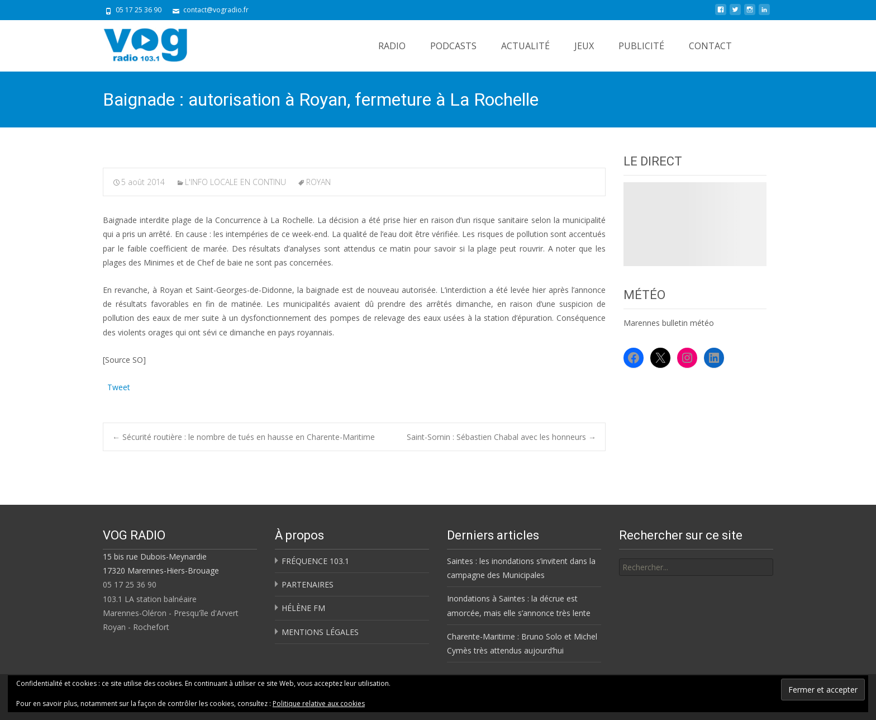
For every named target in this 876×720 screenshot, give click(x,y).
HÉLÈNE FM (303, 608)
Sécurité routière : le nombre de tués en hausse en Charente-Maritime (243, 437)
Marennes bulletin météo (668, 323)
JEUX (584, 46)
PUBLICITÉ (641, 46)
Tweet (118, 386)
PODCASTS (453, 46)
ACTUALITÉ (525, 46)
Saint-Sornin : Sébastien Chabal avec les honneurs (501, 437)
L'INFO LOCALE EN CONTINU (235, 182)
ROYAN (318, 182)
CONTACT (710, 46)
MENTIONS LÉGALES (320, 632)
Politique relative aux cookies (319, 703)
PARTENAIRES (308, 584)
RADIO (392, 46)
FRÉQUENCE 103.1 (315, 561)
